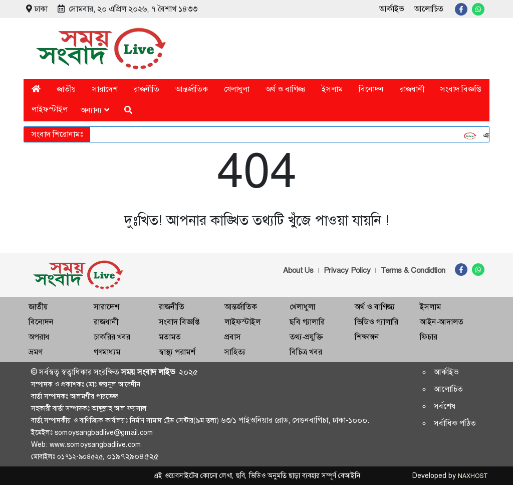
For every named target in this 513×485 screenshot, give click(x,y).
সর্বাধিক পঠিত (455, 423)
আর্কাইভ (391, 9)
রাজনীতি (146, 89)
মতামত (170, 337)
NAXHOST (472, 476)
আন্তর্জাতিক (191, 89)
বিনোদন (371, 89)
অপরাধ (39, 337)
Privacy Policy (347, 270)
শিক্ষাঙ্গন (367, 337)
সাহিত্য (234, 352)
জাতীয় (66, 89)
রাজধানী (412, 89)
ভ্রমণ (35, 352)
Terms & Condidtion (413, 270)
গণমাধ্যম (107, 352)
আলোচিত (428, 9)
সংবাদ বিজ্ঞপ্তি (460, 89)
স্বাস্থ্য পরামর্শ (177, 352)
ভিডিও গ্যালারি (376, 321)
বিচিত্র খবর (306, 352)
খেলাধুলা (236, 89)
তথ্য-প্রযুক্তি (306, 337)
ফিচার (428, 337)
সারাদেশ (105, 89)
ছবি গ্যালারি (307, 321)
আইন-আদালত (441, 321)
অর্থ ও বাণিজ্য (286, 89)
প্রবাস (232, 337)
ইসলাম (332, 89)
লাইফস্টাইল (50, 109)
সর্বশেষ (445, 406)
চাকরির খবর (112, 337)
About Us (298, 270)
